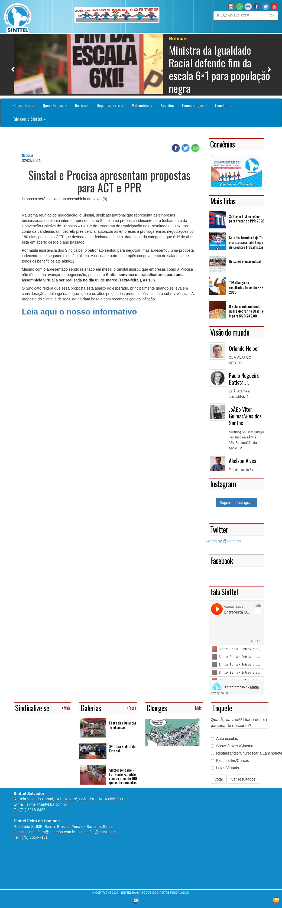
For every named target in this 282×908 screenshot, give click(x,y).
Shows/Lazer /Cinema (232, 746)
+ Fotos (131, 708)
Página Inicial (23, 105)
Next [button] (269, 69)
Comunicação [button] (194, 105)
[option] (141, 65)
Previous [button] (13, 69)
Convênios (223, 105)
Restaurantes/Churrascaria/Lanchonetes (239, 753)
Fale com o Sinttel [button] (29, 119)
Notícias (82, 105)
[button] (239, 6)
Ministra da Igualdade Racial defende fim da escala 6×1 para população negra (219, 69)
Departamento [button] (110, 105)
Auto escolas (224, 738)
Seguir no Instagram (236, 502)
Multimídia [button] (142, 105)
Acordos (167, 105)
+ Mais (65, 708)
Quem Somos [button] (55, 105)
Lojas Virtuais (225, 768)
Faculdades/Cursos (230, 760)
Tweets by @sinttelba (223, 541)
